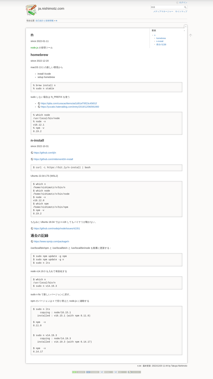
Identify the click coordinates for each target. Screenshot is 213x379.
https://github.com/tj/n (45, 152)
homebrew (161, 38)
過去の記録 (161, 44)
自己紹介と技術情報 (45, 20)
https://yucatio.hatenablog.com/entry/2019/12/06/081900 (70, 106)
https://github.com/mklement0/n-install (53, 159)
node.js (34, 47)
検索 (185, 7)
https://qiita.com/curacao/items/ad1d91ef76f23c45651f (69, 103)
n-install (159, 41)
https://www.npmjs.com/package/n (51, 241)
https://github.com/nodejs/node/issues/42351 (57, 228)
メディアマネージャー (163, 11)
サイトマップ (181, 11)
